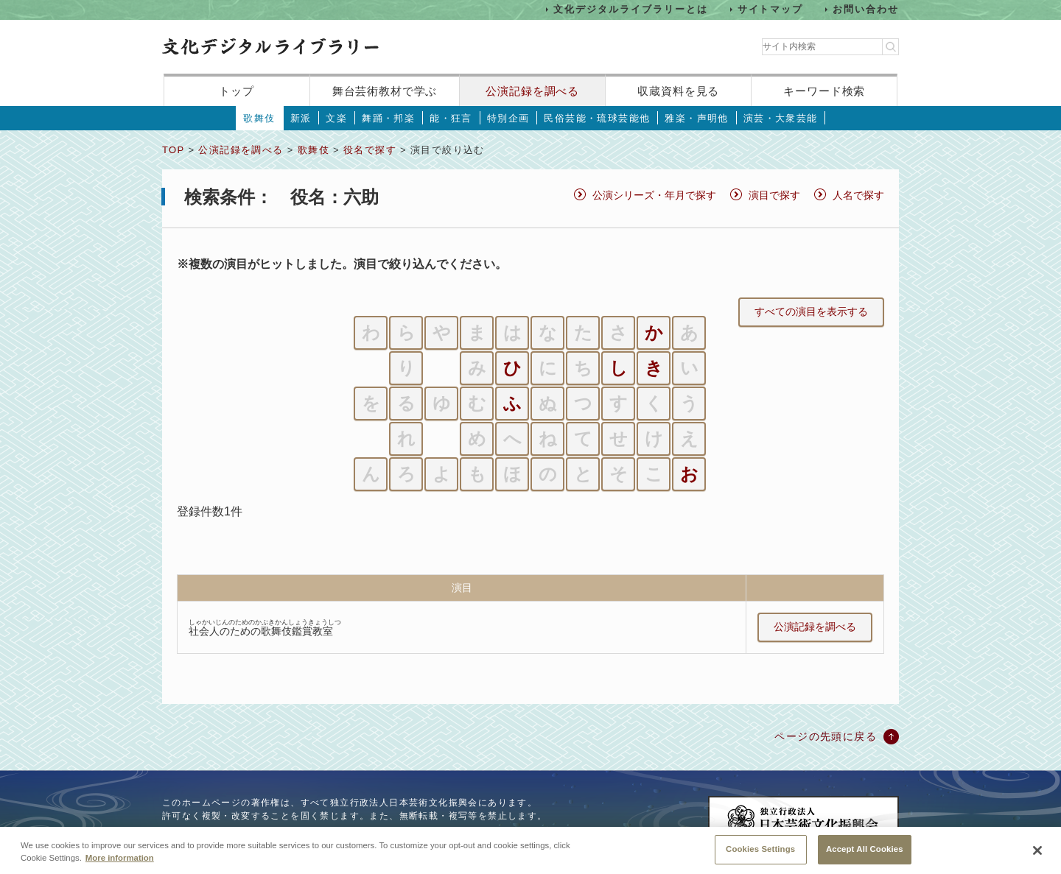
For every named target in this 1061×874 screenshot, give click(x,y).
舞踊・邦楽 (388, 118)
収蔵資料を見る (678, 91)
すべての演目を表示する (811, 311)
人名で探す (858, 195)
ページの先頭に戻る (825, 736)
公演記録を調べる (532, 91)
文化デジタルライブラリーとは (630, 9)
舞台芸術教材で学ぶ (385, 91)
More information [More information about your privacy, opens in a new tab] (119, 868)
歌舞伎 (259, 118)
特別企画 (508, 118)
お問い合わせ (866, 9)
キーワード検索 (824, 91)
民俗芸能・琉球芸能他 (597, 118)
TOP (173, 149)
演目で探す (774, 195)
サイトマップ (771, 9)
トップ (236, 91)
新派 (301, 118)
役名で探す (369, 149)
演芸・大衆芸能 (780, 118)
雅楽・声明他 (696, 118)
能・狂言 (451, 118)
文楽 (336, 118)
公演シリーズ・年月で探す (654, 195)
